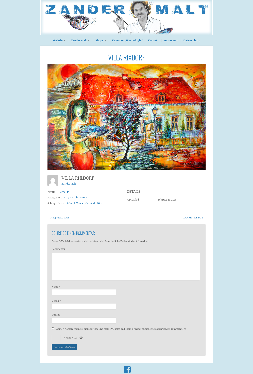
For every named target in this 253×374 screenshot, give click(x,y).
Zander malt (79, 40)
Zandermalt (68, 183)
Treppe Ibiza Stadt (59, 218)
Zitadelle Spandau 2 (193, 218)
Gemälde (64, 192)
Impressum (171, 40)
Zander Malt (126, 17)
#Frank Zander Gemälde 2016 (84, 203)
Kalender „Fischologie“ (127, 40)
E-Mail (56, 300)
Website (56, 314)
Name (56, 286)
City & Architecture (75, 197)
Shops (99, 40)
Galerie (58, 40)
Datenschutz (191, 40)
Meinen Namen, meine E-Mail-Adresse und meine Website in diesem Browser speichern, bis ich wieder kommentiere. (121, 328)
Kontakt (153, 40)
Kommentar (58, 248)
